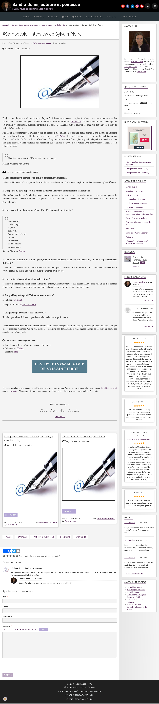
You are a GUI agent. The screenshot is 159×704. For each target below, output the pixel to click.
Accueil (5, 25)
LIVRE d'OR (112, 17)
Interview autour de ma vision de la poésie (138, 163)
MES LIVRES (60, 417)
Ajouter (8, 676)
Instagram (130, 229)
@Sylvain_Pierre (28, 304)
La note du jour (131, 187)
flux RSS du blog (109, 388)
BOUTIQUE (77, 17)
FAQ (90, 684)
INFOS (26, 17)
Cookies (91, 687)
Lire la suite (10, 515)
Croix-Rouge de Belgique (136, 595)
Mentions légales (71, 687)
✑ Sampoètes (80, 537)
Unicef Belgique (133, 592)
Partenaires (81, 684)
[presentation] (21, 666)
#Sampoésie (76, 121)
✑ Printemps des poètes (43, 537)
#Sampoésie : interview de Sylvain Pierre (88, 437)
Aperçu (43, 630)
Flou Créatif (17, 300)
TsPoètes (61, 136)
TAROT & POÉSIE (128, 17)
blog (16, 352)
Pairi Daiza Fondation (135, 600)
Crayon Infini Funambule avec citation (140, 260)
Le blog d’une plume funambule (25, 25)
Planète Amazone (134, 605)
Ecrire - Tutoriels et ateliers (136, 218)
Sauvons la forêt (133, 597)
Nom (4, 597)
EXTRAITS (53, 17)
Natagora (130, 602)
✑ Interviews (64, 537)
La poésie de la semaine (135, 191)
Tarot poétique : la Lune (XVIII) (137, 173)
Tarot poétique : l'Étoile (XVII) (137, 169)
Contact (70, 684)
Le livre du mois (132, 195)
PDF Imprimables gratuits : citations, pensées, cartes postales (139, 213)
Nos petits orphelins (134, 587)
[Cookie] (5, 699)
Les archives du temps (134, 207)
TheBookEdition (130, 67)
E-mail (5, 607)
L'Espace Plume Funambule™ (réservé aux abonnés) (137, 242)
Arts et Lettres (137, 62)
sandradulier (139, 282)
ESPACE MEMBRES (94, 17)
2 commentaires (70, 521)
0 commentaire (11, 525)
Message (6, 627)
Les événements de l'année (53, 25)
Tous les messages (134, 574)
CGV (83, 687)
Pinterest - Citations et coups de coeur (138, 223)
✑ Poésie (8, 537)
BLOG (65, 17)
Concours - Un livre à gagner (137, 233)
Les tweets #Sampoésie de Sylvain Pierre (59, 366)
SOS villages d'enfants (136, 590)
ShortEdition (141, 72)
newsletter (13, 391)
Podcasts (129, 237)
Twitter (22, 251)
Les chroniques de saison (135, 199)
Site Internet (7, 617)
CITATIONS (39, 17)
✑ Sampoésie (21, 537)
